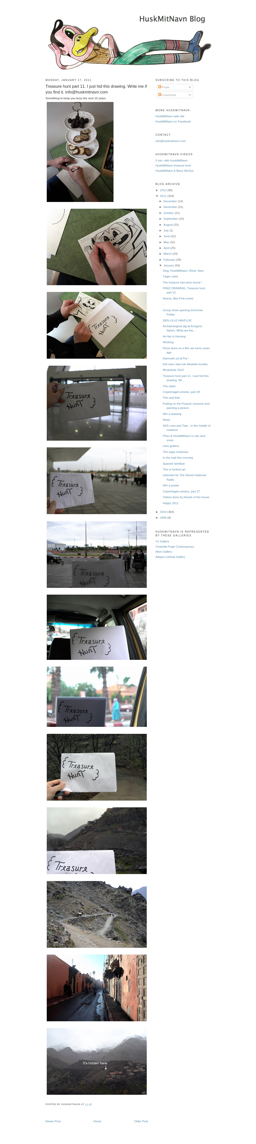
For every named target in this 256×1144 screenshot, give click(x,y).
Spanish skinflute (174, 463)
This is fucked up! (174, 469)
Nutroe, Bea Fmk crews (178, 298)
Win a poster (171, 485)
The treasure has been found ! (182, 282)
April (167, 247)
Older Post (141, 1121)
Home (97, 1121)
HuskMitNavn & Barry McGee (175, 170)
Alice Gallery (164, 551)
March (168, 253)
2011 (163, 195)
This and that (171, 397)
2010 (163, 511)
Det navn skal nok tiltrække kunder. (185, 364)
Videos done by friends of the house (186, 497)
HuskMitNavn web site (170, 116)
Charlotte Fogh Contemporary (175, 546)
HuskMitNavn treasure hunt (173, 165)
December (171, 201)
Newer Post (53, 1121)
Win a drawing (172, 413)
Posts (163, 87)
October (169, 212)
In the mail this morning (178, 457)
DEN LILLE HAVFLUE (177, 320)
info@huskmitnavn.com (171, 140)
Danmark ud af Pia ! (175, 358)
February (170, 259)
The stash (169, 386)
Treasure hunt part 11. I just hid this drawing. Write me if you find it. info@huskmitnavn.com (96, 89)
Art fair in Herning (174, 336)
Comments (167, 94)
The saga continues (175, 451)
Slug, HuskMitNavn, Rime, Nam (183, 270)
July (167, 230)
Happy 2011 (170, 503)
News (166, 419)
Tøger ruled (170, 276)
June (167, 236)
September (171, 218)
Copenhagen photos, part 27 (181, 491)
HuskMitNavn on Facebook (173, 121)
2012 (163, 190)
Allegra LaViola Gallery (170, 556)
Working (168, 342)
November (171, 206)
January (169, 265)
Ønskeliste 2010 (173, 369)
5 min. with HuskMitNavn (172, 160)
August (169, 224)
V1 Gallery (162, 541)
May (167, 242)
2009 (163, 517)
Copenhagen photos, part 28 (181, 391)
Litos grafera (171, 445)
